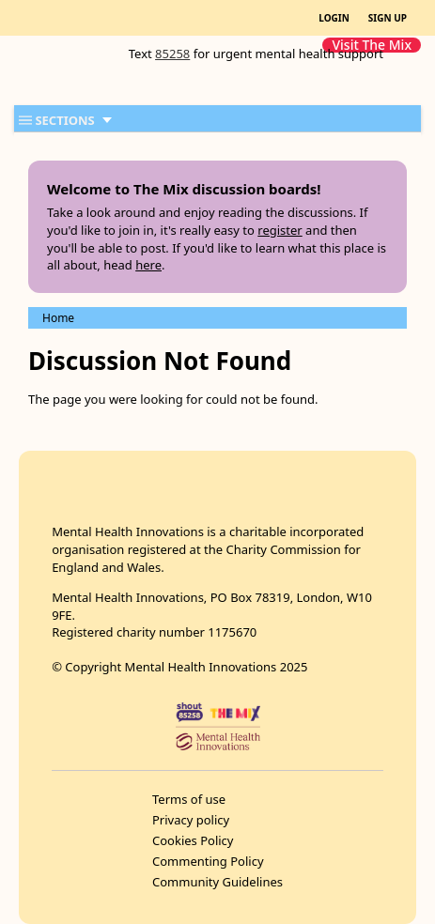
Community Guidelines (217, 881)
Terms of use (188, 799)
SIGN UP (387, 17)
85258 (172, 53)
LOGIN (334, 17)
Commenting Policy (208, 861)
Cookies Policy (193, 840)
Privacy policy (190, 819)
